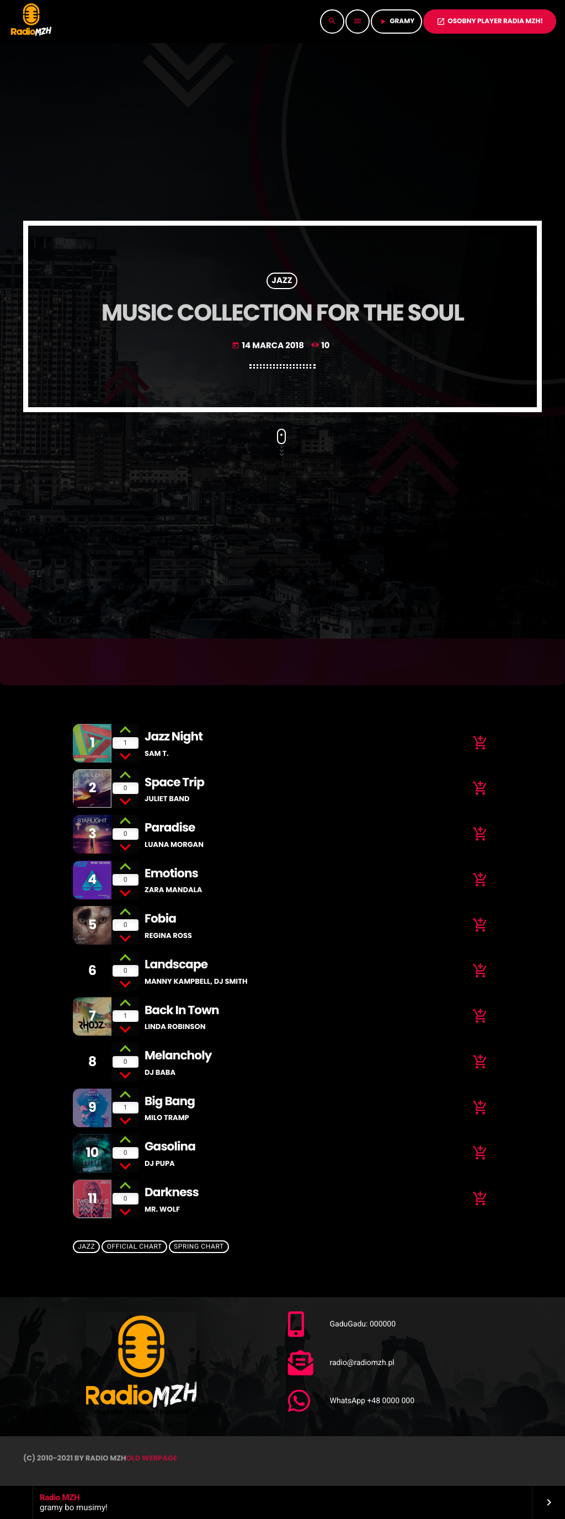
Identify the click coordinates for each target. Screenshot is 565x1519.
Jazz (281, 281)
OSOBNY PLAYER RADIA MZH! (489, 21)
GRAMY (396, 21)
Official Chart (134, 1247)
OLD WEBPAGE (151, 1458)
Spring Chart (199, 1247)
